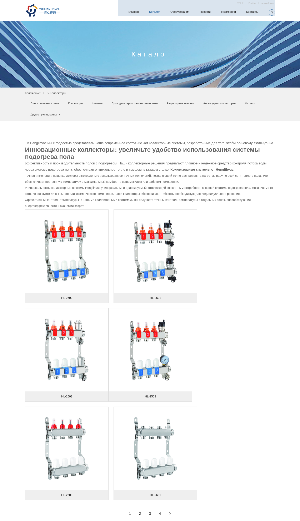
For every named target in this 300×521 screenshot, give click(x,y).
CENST (219, 516)
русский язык (266, 3)
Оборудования (171, 12)
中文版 (235, 3)
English (248, 3)
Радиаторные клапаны (208, 104)
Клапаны (110, 104)
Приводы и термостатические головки (154, 104)
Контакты (251, 12)
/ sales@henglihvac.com (235, 492)
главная (120, 12)
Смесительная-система (48, 104)
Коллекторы (84, 104)
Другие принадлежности (120, 115)
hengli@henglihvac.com (199, 492)
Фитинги (86, 115)
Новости (198, 12)
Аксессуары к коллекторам (50, 115)
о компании (225, 12)
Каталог (142, 12)
